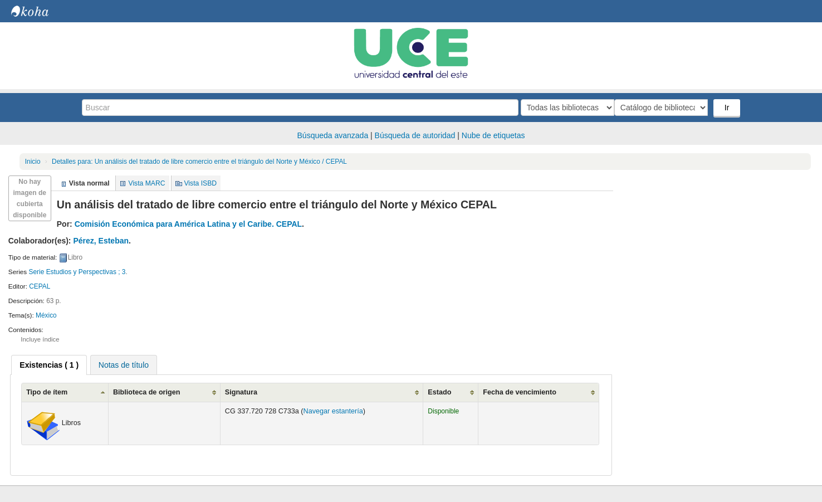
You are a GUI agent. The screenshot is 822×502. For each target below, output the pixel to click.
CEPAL (39, 286)
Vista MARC (146, 183)
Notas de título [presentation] (124, 364)
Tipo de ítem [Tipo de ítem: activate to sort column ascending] (46, 392)
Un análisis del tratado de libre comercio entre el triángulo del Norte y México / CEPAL (199, 161)
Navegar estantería (333, 411)
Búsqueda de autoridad (415, 135)
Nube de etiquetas (493, 135)
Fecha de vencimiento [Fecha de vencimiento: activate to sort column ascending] (519, 392)
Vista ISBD (200, 183)
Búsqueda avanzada (333, 135)
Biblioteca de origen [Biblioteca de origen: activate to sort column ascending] (146, 392)
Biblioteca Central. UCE (39, 11)
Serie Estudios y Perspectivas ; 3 (77, 272)
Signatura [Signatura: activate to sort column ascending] (241, 392)
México (46, 315)
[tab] (49, 365)
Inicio (33, 161)
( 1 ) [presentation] (49, 364)
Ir (728, 107)
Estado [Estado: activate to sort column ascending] (439, 392)
